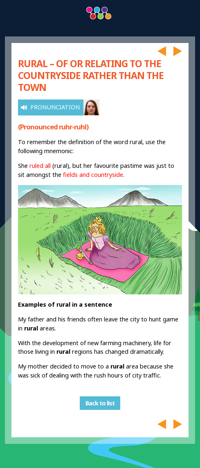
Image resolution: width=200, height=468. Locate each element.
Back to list (100, 403)
